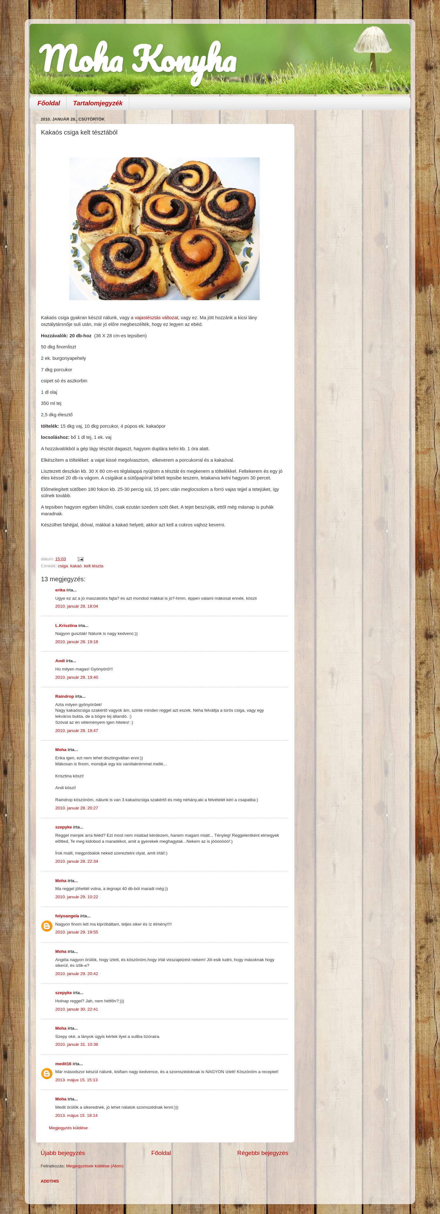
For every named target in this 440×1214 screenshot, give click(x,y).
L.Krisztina (66, 625)
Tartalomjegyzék (98, 103)
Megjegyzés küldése (68, 1127)
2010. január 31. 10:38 (76, 1044)
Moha (60, 749)
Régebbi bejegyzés (262, 1153)
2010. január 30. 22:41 (76, 1009)
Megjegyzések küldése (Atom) (94, 1166)
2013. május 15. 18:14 (76, 1115)
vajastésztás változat (156, 317)
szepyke (63, 827)
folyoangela (67, 916)
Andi (60, 660)
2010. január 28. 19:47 (76, 730)
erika (60, 590)
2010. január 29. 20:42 (76, 973)
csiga (63, 566)
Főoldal (48, 103)
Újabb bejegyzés (63, 1153)
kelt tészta (93, 566)
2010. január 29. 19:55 (76, 932)
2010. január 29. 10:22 (76, 896)
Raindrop (64, 696)
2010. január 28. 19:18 (76, 641)
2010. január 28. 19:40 (76, 677)
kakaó (76, 566)
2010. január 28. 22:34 (76, 861)
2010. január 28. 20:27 (76, 808)
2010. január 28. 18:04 (76, 606)
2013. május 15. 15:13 (76, 1080)
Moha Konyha (137, 58)
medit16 (63, 1063)
